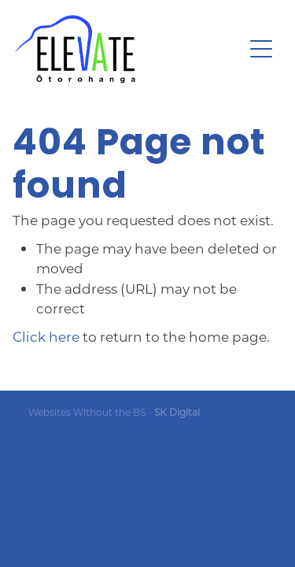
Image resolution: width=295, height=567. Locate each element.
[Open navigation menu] (261, 49)
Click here (46, 336)
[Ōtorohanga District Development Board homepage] (129, 49)
